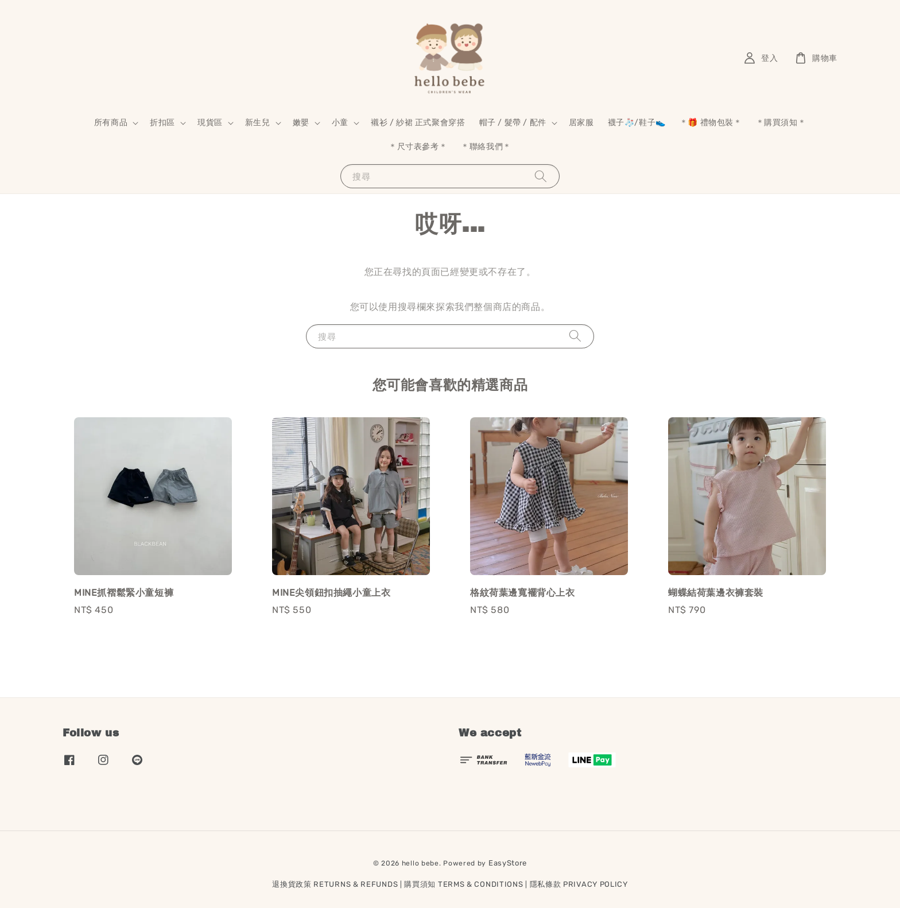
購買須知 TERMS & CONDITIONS (463, 884)
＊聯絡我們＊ (486, 147)
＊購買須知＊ (781, 122)
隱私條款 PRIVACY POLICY (579, 884)
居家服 (581, 122)
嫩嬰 (301, 122)
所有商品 (110, 122)
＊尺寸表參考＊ (418, 147)
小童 (340, 122)
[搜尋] (540, 176)
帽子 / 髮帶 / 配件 (512, 122)
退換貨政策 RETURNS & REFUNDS (335, 884)
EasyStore (507, 863)
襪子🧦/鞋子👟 (637, 122)
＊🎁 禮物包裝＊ (711, 122)
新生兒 (257, 122)
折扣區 (162, 122)
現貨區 (210, 122)
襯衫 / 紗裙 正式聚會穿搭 (418, 122)
